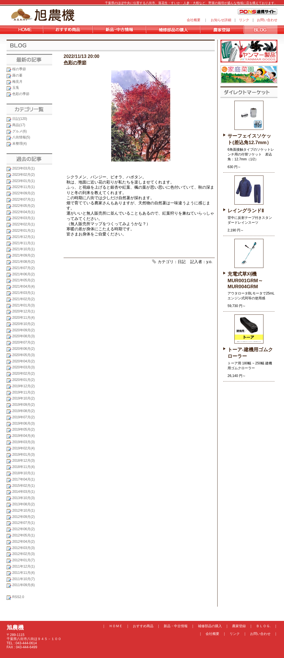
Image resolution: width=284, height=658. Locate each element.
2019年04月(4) (23, 436)
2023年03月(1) (23, 168)
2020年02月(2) (23, 374)
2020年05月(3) (23, 355)
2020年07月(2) (23, 342)
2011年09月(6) (23, 585)
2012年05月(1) (23, 535)
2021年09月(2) (23, 255)
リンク (244, 20)
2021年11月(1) (23, 243)
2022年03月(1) (23, 218)
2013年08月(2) (23, 504)
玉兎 (15, 88)
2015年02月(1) (23, 486)
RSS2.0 (18, 597)
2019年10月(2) (23, 398)
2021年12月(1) (23, 237)
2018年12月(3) (23, 461)
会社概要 (193, 20)
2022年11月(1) (23, 187)
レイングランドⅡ (246, 210)
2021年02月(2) (23, 299)
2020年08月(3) (23, 336)
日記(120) (19, 119)
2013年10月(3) (23, 498)
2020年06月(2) (23, 349)
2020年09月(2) (23, 330)
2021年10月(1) (23, 249)
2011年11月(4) (23, 573)
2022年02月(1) (23, 224)
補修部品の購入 (210, 626)
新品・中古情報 (176, 626)
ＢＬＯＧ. (263, 626)
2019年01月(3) (23, 455)
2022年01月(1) (23, 231)
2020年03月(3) (23, 367)
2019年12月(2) (23, 386)
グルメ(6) (19, 131)
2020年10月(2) (23, 324)
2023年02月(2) (23, 175)
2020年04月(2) (23, 361)
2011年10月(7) (23, 579)
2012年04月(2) (23, 542)
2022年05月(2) (23, 206)
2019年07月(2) (23, 417)
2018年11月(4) (23, 467)
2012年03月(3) (23, 548)
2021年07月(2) (23, 268)
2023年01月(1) (23, 181)
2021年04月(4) (23, 286)
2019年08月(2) (23, 411)
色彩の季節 (20, 94)
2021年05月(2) (23, 280)
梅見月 (17, 82)
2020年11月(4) (23, 318)
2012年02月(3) (23, 554)
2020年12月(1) (23, 311)
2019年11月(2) (23, 392)
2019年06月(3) (23, 423)
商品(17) (18, 125)
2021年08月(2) (23, 262)
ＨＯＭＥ (116, 626)
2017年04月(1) (23, 479)
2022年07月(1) (23, 199)
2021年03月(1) (23, 293)
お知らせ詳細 (221, 20)
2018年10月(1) (23, 473)
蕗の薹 (17, 75)
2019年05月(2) (23, 429)
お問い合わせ (267, 20)
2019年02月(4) (23, 448)
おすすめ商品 (143, 626)
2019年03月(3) (23, 442)
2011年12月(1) (23, 566)
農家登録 (239, 626)
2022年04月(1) (23, 212)
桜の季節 (19, 69)
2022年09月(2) (23, 193)
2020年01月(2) (23, 380)
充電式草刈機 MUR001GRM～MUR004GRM (245, 280)
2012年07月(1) (23, 523)
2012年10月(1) (23, 510)
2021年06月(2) (23, 274)
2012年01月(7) (23, 560)
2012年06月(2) (23, 529)
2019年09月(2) (23, 405)
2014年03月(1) (23, 492)
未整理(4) (19, 144)
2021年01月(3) (23, 305)
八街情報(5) (21, 137)
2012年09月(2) (23, 517)
